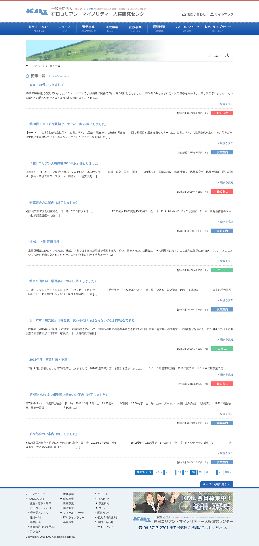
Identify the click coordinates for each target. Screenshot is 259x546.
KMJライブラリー (218, 29)
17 (186, 472)
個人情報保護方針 (108, 517)
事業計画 (35, 522)
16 (179, 472)
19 (200, 472)
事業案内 (104, 503)
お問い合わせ (105, 522)
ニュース (64, 29)
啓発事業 (88, 29)
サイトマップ (105, 526)
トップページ (37, 66)
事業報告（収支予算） (43, 526)
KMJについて (39, 29)
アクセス (35, 531)
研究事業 (112, 29)
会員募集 (68, 522)
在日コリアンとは (40, 508)
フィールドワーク (187, 29)
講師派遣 (159, 29)
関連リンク (104, 512)
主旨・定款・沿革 (40, 503)
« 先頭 (159, 472)
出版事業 (135, 29)
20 (207, 472)
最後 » (228, 472)
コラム (103, 508)
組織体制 (35, 517)
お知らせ (104, 498)
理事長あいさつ (39, 512)
